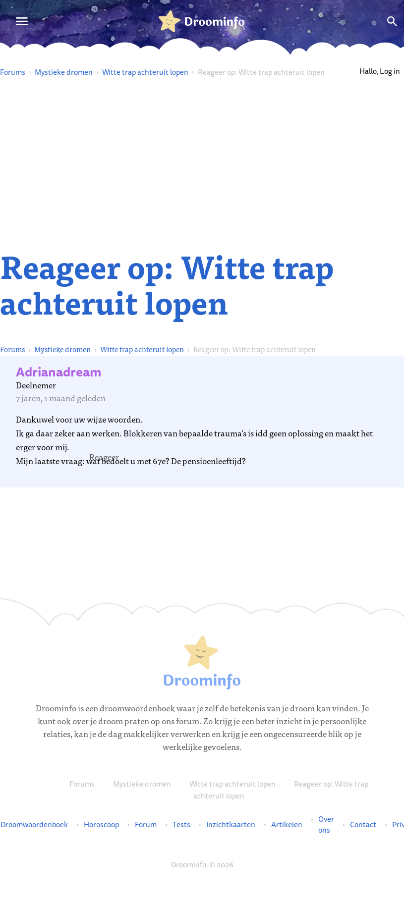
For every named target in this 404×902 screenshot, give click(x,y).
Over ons (326, 825)
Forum (146, 824)
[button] (104, 456)
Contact (363, 824)
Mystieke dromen (64, 72)
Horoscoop (101, 824)
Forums (12, 72)
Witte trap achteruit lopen (145, 72)
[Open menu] (22, 21)
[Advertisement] (202, 163)
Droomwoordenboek (34, 824)
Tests (181, 824)
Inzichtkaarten (230, 824)
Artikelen (286, 824)
